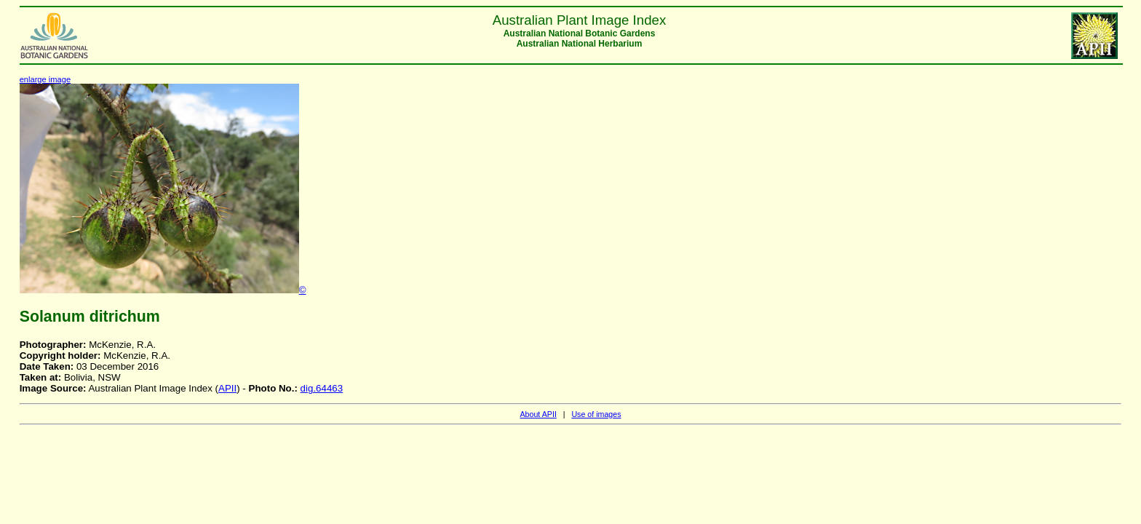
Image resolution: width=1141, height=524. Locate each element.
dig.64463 (322, 388)
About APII (538, 414)
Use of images (596, 414)
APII (227, 388)
